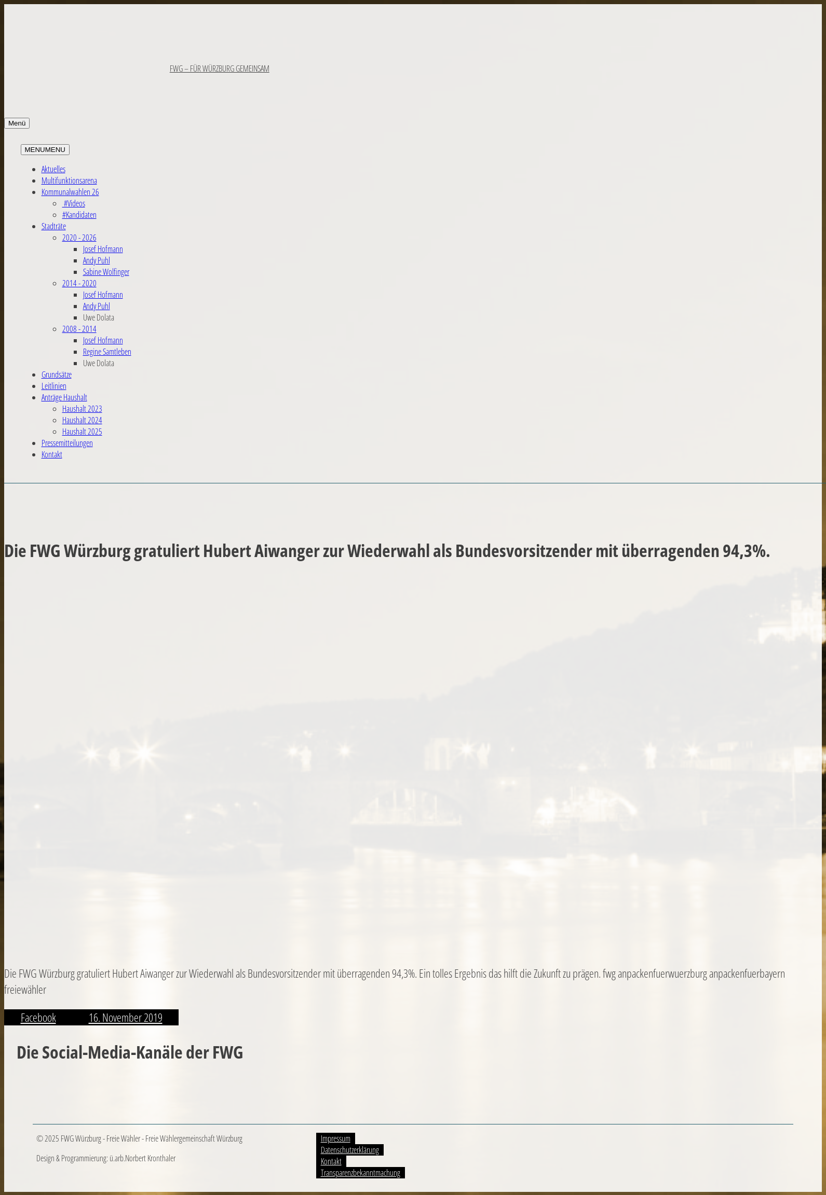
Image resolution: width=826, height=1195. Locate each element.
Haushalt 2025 (82, 431)
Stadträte (54, 226)
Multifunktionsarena (69, 180)
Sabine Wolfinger (106, 271)
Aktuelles (53, 169)
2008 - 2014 (79, 329)
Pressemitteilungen (67, 443)
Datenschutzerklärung (350, 1150)
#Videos (73, 203)
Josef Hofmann (103, 249)
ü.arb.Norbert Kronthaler (142, 1158)
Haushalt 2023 (82, 408)
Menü (16, 123)
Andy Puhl (96, 260)
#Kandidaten (79, 214)
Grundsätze (57, 374)
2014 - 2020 (79, 283)
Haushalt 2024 (82, 420)
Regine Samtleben (107, 351)
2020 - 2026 (79, 237)
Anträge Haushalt (64, 397)
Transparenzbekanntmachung (360, 1172)
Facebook (38, 1017)
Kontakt (52, 454)
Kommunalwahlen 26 (70, 192)
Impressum (335, 1138)
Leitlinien (54, 386)
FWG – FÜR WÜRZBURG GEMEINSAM (219, 68)
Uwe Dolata (98, 317)
